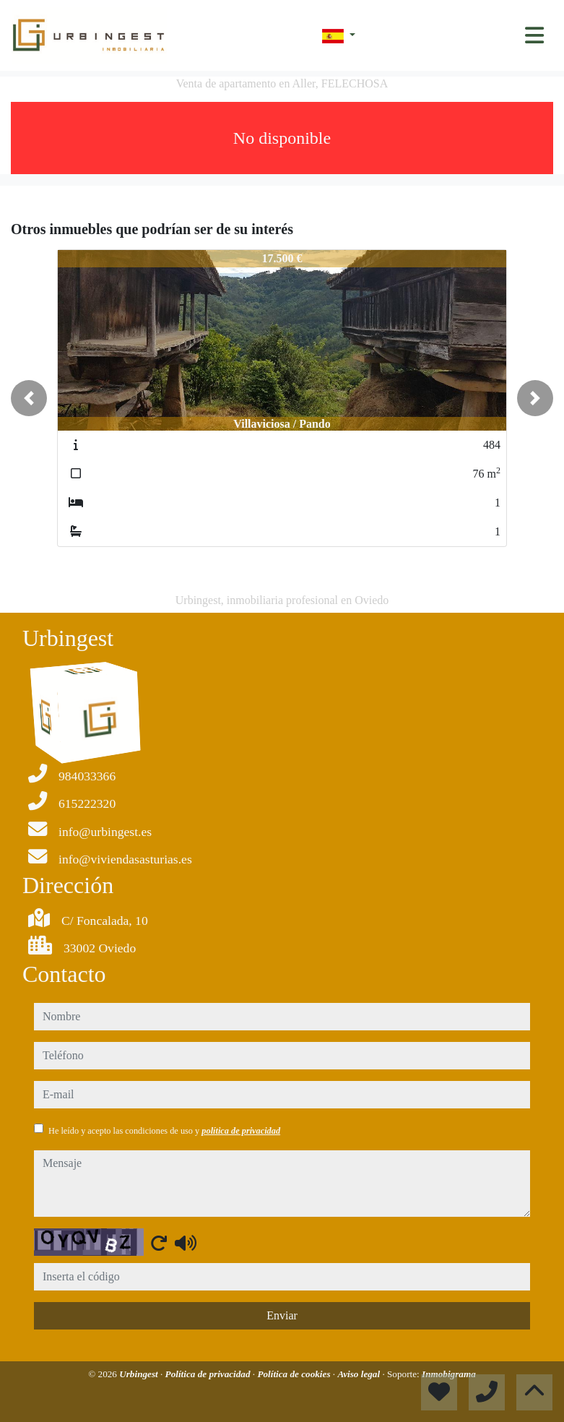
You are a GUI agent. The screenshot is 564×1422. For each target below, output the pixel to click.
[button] (29, 398)
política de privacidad (240, 1131)
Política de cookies (294, 1374)
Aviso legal (359, 1374)
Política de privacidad (209, 1374)
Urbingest (139, 1374)
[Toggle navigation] (534, 35)
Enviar (282, 1315)
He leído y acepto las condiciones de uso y (164, 1131)
